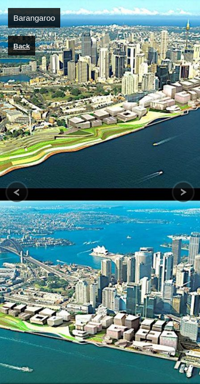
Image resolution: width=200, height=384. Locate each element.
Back (21, 46)
